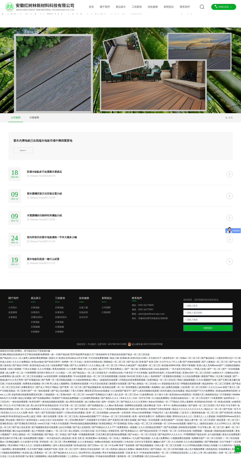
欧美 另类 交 (78, 440)
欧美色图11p (22, 458)
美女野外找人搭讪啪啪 (90, 454)
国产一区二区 (214, 371)
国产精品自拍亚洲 (149, 432)
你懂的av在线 (232, 374)
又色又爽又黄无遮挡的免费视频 (111, 436)
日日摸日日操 (88, 432)
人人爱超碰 (210, 418)
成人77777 (104, 371)
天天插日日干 (155, 360)
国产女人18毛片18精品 (47, 389)
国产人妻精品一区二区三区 (215, 363)
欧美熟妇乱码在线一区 (206, 403)
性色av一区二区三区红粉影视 (116, 418)
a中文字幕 (82, 360)
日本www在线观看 (177, 425)
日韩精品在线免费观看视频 (132, 381)
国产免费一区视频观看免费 (81, 436)
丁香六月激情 (77, 392)
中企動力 (92, 346)
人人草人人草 (196, 454)
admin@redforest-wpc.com (151, 315)
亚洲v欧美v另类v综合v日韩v (133, 360)
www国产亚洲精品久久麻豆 (99, 396)
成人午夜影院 (38, 432)
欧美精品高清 (52, 407)
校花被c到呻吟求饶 (171, 367)
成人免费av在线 (93, 403)
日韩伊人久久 (96, 410)
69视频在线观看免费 (191, 385)
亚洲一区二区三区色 (68, 418)
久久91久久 (166, 363)
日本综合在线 (185, 432)
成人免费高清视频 (171, 389)
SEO (105, 346)
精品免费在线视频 (57, 458)
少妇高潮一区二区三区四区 (194, 389)
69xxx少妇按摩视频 (141, 414)
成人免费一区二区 (15, 374)
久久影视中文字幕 (30, 443)
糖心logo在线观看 (21, 432)
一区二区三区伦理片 (200, 400)
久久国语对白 (226, 447)
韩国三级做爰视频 (186, 381)
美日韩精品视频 (64, 381)
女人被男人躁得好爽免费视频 (33, 360)
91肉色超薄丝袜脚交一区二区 (154, 454)
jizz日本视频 (65, 429)
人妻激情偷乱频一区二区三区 (204, 414)
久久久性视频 (44, 371)
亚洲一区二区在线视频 (97, 414)
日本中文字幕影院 (144, 443)
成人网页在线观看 (75, 403)
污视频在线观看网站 (11, 454)
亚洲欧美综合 (7, 425)
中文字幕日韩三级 (21, 407)
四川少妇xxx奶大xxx (155, 458)
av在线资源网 (51, 378)
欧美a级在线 (80, 447)
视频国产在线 (210, 381)
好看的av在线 (146, 371)
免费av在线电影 (103, 443)
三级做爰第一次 (51, 396)
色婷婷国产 (156, 378)
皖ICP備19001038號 (117, 346)
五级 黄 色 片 (132, 454)
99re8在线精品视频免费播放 (84, 425)
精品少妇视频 (25, 400)
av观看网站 (5, 378)
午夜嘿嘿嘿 (30, 374)
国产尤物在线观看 (192, 363)
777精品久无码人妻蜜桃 (182, 403)
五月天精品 (101, 432)
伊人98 (45, 385)
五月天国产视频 (35, 451)
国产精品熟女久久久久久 (65, 454)
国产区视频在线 (32, 381)
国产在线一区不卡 (232, 410)
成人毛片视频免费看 (195, 451)
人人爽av (109, 407)
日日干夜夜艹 (226, 443)
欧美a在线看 (224, 403)
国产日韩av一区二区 (98, 447)
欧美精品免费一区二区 (113, 389)
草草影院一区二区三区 (51, 443)
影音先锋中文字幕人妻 (11, 440)
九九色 (11, 458)
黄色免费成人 (117, 371)
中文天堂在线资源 (99, 385)
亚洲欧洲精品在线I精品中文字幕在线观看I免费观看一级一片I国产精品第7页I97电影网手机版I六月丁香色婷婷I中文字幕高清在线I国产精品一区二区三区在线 (75, 356)
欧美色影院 (117, 443)
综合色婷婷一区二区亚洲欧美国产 (69, 421)
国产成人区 (132, 363)
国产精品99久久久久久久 (170, 436)
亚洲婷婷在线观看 (80, 385)
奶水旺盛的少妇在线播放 (172, 392)
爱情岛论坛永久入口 (183, 418)
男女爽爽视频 (70, 443)
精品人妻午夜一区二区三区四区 (200, 421)
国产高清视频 (171, 429)
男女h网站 (13, 447)
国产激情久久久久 (110, 400)
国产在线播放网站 (42, 400)
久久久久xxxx (215, 389)
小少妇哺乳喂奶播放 (90, 400)
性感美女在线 (116, 374)
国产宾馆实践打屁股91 (52, 414)
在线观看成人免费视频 (230, 451)
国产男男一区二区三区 (71, 389)
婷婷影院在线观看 (188, 429)
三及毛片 (184, 414)
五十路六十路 (161, 396)
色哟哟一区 (67, 363)
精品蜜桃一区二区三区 (149, 367)
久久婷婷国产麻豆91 (121, 392)
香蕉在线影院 (59, 371)
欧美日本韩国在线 (94, 363)
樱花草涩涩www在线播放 (97, 392)
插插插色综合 (212, 396)
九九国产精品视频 (141, 440)
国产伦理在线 (226, 414)
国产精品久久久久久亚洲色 (134, 403)
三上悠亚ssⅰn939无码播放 (81, 458)
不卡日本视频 (141, 374)
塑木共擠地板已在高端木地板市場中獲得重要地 (44, 141)
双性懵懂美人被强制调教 (138, 389)
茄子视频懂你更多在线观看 (45, 429)
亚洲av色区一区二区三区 (72, 396)
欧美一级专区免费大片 (143, 418)
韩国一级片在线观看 (47, 418)
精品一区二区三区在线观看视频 (102, 378)
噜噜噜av (126, 440)
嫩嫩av (157, 443)
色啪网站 (156, 389)
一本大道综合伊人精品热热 (58, 440)
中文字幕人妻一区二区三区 (211, 429)
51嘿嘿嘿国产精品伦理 (195, 436)
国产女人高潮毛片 (79, 367)
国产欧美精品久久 (130, 432)
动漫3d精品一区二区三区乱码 (161, 381)
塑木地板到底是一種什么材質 (43, 260)
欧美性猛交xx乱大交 (40, 367)
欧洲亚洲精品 (106, 425)
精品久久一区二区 (213, 410)
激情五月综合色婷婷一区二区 (94, 451)
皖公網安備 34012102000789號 (147, 346)
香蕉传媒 (119, 407)
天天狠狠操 (225, 396)
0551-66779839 (146, 307)
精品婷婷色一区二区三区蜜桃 (216, 385)
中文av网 (113, 447)
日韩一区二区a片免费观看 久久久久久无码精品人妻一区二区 (44, 410)
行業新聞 (35, 117)
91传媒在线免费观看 (106, 458)
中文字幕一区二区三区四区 (73, 407)
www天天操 (44, 425)
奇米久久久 (126, 400)
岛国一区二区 (225, 454)
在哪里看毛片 (28, 389)
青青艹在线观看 (127, 447)
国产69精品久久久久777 (104, 429)
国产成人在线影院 (82, 429)
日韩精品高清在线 (179, 454)
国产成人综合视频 (60, 392)
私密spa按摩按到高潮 (227, 392)
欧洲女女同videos (67, 360)
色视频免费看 (65, 378)
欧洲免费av (92, 440)
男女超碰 (10, 421)
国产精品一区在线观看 (149, 421)
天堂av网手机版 (173, 374)
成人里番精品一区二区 (41, 454)
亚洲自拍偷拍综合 (180, 400)
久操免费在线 (147, 396)
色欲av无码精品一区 (158, 403)
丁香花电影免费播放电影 (116, 410)
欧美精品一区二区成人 (110, 440)
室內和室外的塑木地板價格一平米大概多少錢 (52, 239)
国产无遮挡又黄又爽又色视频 (122, 421)
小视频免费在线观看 (181, 440)
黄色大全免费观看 (231, 436)
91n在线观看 (80, 378)
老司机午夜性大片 (46, 374)
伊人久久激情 (90, 371)
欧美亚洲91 (35, 403)
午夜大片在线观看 (60, 425)
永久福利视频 (214, 436)
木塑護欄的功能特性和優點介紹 (44, 217)
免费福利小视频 (164, 418)
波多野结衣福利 (156, 374)
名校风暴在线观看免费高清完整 (26, 396)
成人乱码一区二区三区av (126, 396)
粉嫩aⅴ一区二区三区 (56, 432)
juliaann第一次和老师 (120, 414)
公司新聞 (16, 117)
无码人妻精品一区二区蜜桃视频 (27, 436)
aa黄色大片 (218, 374)
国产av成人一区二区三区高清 (142, 436)
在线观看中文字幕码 (97, 421)
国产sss (233, 363)
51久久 (7, 407)
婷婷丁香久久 (229, 389)
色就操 (122, 378)
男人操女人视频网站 (60, 385)
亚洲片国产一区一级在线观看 (35, 392)
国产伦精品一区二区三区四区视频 (167, 451)
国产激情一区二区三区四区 (202, 407)
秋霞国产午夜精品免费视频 (65, 400)
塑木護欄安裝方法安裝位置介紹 (44, 195)
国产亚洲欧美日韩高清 (26, 425)
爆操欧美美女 (143, 451)
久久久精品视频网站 (194, 443)
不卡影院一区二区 (168, 432)
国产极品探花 (208, 360)
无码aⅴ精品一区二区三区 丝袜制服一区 (147, 425)
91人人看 (177, 363)
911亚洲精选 (120, 425)
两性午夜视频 (189, 367)
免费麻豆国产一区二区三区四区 (207, 440)
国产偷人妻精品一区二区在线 (142, 385)
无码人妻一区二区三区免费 (168, 447)
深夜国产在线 (51, 451)
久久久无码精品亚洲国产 (150, 429)
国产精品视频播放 (145, 447)
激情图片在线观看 (118, 385)
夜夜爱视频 (5, 432)
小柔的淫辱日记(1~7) (226, 360)
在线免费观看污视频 (33, 440)
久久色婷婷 (177, 443)
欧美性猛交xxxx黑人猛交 (23, 418)
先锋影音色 (114, 432)
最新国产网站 (208, 378)
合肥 (100, 346)
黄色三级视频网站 (38, 458)
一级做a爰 (208, 432)
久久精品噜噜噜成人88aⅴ (86, 381)
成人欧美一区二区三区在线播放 (27, 378)
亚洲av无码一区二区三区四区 (196, 374)
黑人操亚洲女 (210, 454)
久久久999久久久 (223, 425)
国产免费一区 (48, 381)
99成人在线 (200, 371)
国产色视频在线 (95, 407)
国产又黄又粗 (81, 410)
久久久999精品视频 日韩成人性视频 (200, 447)
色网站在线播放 (179, 407)
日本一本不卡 (163, 407)
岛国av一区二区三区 (190, 360)
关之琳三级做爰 (224, 378)
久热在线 (129, 443)
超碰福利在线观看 (109, 381)
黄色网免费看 (19, 451)
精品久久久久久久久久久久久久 (187, 410)
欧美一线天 (34, 414)
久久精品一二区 (64, 374)
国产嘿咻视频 (211, 443)
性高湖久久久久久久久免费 (14, 414)
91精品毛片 (158, 414)
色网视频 (197, 432)
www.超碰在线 (161, 371)
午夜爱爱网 (217, 400)
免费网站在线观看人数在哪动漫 (140, 407)
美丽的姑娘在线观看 (224, 432)
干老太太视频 (29, 371)
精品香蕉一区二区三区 (228, 421)
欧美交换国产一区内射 (172, 421)
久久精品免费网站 (161, 400)
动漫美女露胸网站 (43, 447)
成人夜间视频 (172, 414)
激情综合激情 (207, 425)
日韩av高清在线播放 (75, 414)
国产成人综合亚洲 (21, 429)
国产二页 (166, 443)
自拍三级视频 (15, 371)
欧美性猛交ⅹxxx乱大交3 (39, 421)
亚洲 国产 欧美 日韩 (149, 363)
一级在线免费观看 (19, 403)
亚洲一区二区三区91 (69, 451)
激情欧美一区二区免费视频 (130, 458)
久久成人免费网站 (160, 440)
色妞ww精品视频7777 (90, 418)
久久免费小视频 (75, 371)
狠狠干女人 (193, 425)
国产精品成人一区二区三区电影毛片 (90, 374)
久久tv (199, 381)
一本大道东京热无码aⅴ (181, 371)
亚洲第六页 (198, 396)
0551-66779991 (146, 311)
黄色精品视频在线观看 (53, 403)
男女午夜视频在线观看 (113, 454)
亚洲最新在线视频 (172, 378)
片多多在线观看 (14, 385)
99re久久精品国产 (128, 367)
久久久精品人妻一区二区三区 (103, 367)
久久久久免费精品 (21, 363)
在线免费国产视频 (60, 367)
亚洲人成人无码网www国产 (210, 367)
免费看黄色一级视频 (127, 429)
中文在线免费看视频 (99, 360)
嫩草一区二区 (232, 429)
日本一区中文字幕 (142, 400)
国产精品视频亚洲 (92, 389)
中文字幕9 (231, 407)
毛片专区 (220, 407)
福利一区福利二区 (110, 403)
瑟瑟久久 (53, 360)
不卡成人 (79, 363)
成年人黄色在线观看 (63, 447)
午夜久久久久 (26, 447)
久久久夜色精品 (86, 443)
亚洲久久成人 (143, 378)
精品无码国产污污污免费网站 (200, 392)
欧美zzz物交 (38, 363)
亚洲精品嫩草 (13, 443)
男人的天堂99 (37, 407)
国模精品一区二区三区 (115, 363)
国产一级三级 (131, 371)
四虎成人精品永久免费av (122, 451)
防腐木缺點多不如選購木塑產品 (44, 173)
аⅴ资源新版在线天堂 (169, 385)
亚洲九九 (198, 418)
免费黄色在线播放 (32, 385)
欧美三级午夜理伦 (139, 410)
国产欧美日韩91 (53, 363)
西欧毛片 (21, 421)
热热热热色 (212, 451)
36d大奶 (131, 378)
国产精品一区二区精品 (56, 436)
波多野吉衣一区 (171, 360)
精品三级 (114, 360)
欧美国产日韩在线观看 (160, 410)
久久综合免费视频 (191, 378)
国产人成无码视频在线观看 (146, 392)
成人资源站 (74, 432)
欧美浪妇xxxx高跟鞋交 (180, 396)
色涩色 (25, 454)
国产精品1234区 (20, 367)
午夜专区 (128, 374)
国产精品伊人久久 (9, 360)
